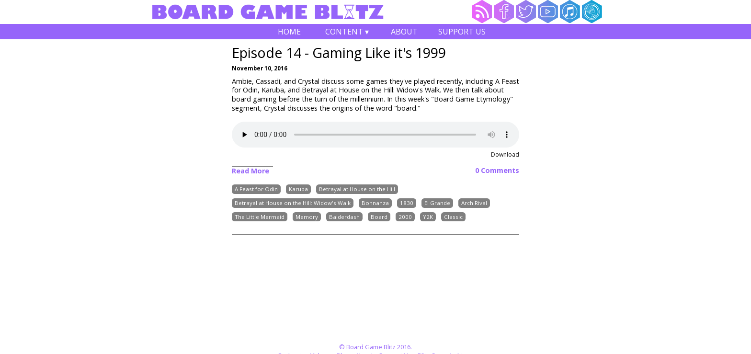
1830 (406, 202)
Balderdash (344, 216)
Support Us (462, 31)
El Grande (437, 202)
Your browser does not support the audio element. (375, 135)
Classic (453, 216)
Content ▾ (347, 32)
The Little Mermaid (259, 216)
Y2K (428, 216)
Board (379, 216)
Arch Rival (474, 202)
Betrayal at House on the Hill (357, 189)
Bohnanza (375, 202)
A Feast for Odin (256, 189)
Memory (307, 216)
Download (505, 154)
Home (289, 31)
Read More (250, 170)
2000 (405, 216)
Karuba (298, 189)
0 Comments (497, 170)
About (404, 31)
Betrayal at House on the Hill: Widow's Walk (293, 202)
